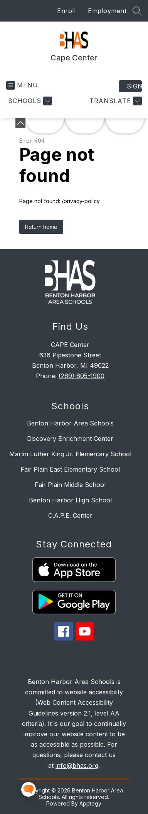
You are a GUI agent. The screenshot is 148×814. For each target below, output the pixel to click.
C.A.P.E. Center (70, 515)
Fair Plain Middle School (70, 485)
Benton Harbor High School (70, 500)
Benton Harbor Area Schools (70, 423)
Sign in (134, 86)
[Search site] (137, 10)
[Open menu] (22, 85)
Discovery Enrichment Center (70, 438)
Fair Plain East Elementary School (70, 469)
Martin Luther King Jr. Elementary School (70, 454)
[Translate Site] (114, 101)
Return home (41, 227)
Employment (107, 11)
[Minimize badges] (20, 123)
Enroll (66, 11)
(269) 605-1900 (81, 376)
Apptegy (90, 803)
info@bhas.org (77, 765)
